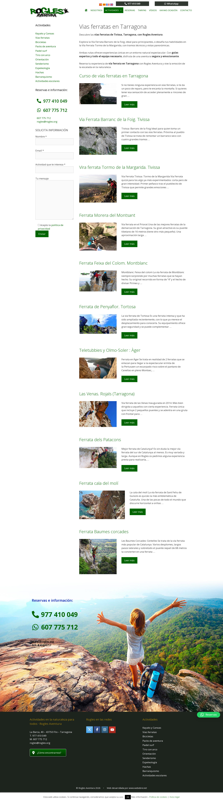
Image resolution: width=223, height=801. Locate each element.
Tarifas (142, 10)
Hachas (39, 72)
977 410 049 (55, 101)
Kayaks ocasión (168, 10)
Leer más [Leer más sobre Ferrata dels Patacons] (129, 468)
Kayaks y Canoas (44, 33)
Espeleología (42, 68)
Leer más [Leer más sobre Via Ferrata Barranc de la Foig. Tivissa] (129, 148)
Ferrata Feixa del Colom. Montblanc (113, 263)
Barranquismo (43, 76)
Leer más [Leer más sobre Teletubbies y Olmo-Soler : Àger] (129, 379)
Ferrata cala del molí (98, 483)
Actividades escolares (47, 81)
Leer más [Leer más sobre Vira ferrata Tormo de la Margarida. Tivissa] (129, 196)
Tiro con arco (42, 55)
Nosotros (96, 10)
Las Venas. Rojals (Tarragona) (107, 394)
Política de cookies (158, 796)
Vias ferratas (42, 37)
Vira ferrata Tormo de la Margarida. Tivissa (119, 167)
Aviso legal (174, 796)
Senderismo (42, 63)
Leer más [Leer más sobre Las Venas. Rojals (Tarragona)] (129, 422)
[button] (208, 715)
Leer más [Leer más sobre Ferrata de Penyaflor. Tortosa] (129, 335)
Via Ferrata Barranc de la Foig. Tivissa (114, 119)
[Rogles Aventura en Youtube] (112, 729)
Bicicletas (40, 42)
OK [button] (128, 797)
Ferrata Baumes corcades (103, 531)
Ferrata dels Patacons (100, 439)
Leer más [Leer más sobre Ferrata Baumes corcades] (129, 560)
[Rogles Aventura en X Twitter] (89, 729)
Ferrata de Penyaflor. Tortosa (107, 306)
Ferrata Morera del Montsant (107, 215)
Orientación (42, 59)
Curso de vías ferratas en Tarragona (113, 76)
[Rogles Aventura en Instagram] (104, 729)
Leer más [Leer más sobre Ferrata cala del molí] (138, 511)
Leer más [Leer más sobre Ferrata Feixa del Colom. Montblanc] (129, 291)
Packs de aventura (45, 46)
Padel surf (41, 50)
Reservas (130, 10)
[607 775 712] (39, 110)
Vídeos (153, 10)
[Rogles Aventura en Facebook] (97, 729)
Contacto (186, 10)
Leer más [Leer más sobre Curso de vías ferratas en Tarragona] (129, 104)
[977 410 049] (39, 101)
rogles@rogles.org (47, 121)
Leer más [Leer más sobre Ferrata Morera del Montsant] (129, 243)
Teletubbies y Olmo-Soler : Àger (109, 350)
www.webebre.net (138, 788)
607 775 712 (55, 110)
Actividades (114, 10)
